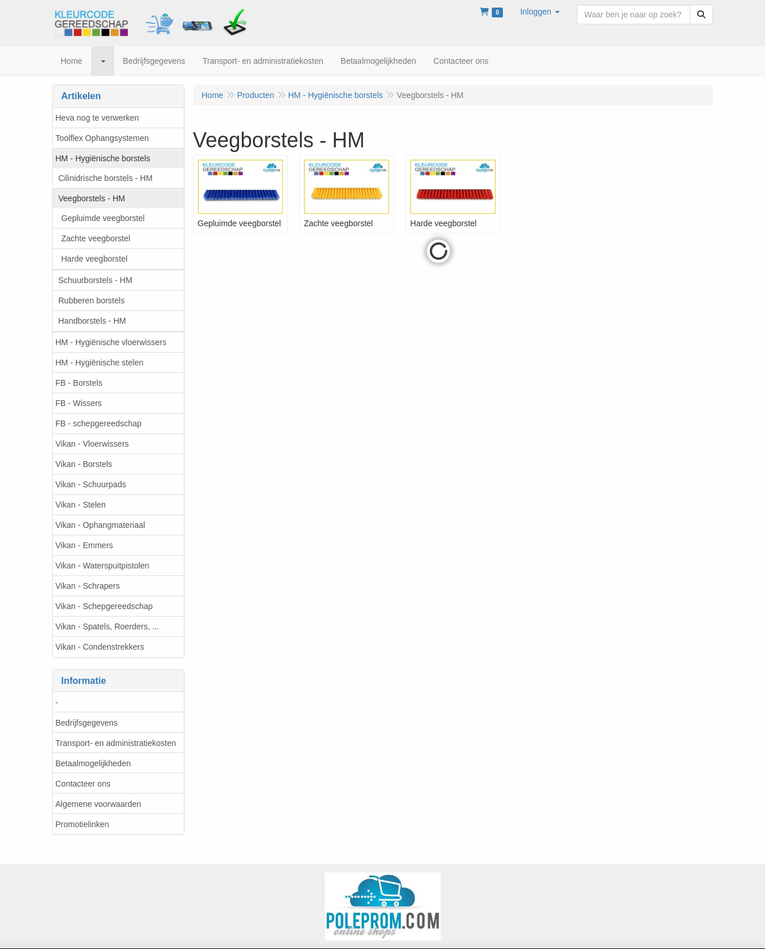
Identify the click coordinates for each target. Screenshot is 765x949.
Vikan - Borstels (84, 464)
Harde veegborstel (94, 258)
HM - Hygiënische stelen (100, 362)
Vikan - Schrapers (88, 586)
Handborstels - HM (92, 320)
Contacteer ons (83, 783)
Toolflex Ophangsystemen (102, 138)
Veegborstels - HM (92, 198)
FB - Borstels (79, 382)
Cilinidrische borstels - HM (106, 178)
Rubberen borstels (92, 300)
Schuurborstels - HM (96, 280)
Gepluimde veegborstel (103, 218)
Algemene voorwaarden (99, 804)
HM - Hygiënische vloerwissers (111, 342)
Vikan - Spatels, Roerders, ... (107, 626)
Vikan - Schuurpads (91, 484)
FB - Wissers (79, 403)
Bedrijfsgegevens (87, 722)
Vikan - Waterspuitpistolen (103, 565)
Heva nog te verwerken (97, 117)
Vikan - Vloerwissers (92, 443)
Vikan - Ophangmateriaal (101, 525)
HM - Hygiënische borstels (103, 158)
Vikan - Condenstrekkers (100, 646)
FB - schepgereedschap (99, 423)
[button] (540, 11)
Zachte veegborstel (95, 238)
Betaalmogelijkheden (93, 763)
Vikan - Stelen (81, 504)
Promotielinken (83, 824)
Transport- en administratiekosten (116, 743)
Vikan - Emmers (84, 545)
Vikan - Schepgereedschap (104, 606)
